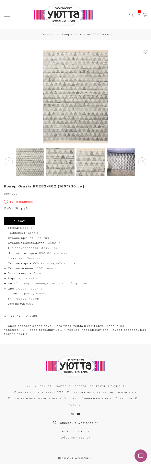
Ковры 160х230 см (94, 34)
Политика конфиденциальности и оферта (102, 392)
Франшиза (123, 398)
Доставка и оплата (70, 385)
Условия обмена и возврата (88, 398)
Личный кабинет (38, 385)
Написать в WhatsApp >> (76, 422)
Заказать (19, 220)
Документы (117, 385)
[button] (9, 161)
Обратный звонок (75, 437)
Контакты (97, 385)
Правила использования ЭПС (39, 392)
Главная (48, 34)
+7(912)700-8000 (75, 431)
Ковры (67, 34)
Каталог (75, 404)
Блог (139, 398)
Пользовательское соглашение (35, 398)
